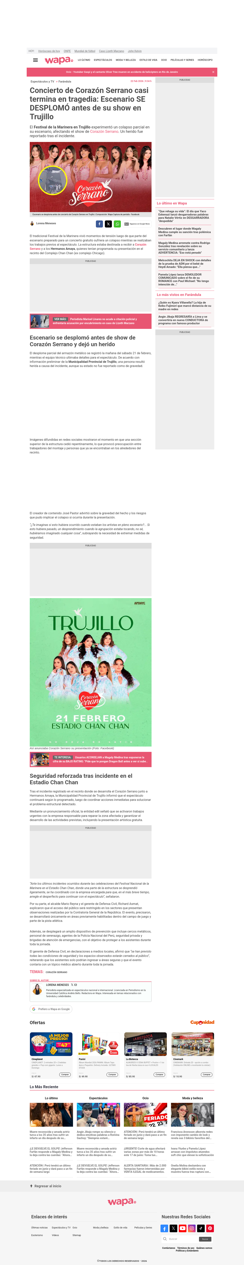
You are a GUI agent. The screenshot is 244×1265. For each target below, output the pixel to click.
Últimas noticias (39, 1227)
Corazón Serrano (104, 131)
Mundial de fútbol (85, 51)
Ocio (74, 1227)
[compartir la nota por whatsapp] (117, 224)
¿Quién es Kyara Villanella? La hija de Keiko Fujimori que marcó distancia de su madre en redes (184, 306)
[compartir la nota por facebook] (99, 224)
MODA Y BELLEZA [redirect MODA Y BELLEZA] (126, 59)
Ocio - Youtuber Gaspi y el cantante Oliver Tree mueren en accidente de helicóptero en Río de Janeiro (122, 72)
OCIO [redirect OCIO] (164, 59)
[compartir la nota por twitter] (108, 224)
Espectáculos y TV (42, 81)
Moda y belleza (100, 1227)
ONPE (67, 51)
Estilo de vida (120, 1227)
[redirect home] (59, 61)
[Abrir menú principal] (35, 60)
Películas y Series (143, 1227)
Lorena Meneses (46, 223)
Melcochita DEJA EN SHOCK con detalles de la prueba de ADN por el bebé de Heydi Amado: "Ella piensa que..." (184, 264)
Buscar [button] (205, 1239)
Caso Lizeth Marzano (111, 51)
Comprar (65, 1075)
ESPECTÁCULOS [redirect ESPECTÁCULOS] (103, 59)
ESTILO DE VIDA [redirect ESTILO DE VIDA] (148, 59)
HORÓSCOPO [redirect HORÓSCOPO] (205, 59)
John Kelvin (135, 51)
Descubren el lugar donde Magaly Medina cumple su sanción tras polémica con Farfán (184, 232)
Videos (55, 1235)
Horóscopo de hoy (49, 51)
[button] (213, 72)
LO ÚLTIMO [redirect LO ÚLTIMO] (84, 59)
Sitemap (76, 1235)
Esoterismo (37, 1235)
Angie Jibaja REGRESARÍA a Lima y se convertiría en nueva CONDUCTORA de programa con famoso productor (183, 320)
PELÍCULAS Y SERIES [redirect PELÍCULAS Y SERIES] (182, 59)
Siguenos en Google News (137, 224)
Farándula (65, 81)
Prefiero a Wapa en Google (54, 1009)
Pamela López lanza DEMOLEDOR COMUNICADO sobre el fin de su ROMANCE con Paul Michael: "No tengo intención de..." (183, 279)
